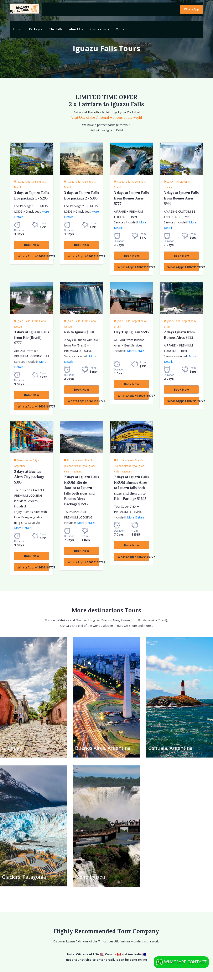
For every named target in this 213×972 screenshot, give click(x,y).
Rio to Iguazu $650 (79, 332)
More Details (136, 351)
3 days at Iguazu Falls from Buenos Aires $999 (181, 198)
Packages (35, 29)
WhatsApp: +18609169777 (33, 256)
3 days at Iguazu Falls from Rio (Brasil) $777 (31, 337)
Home (17, 29)
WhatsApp (191, 9)
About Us (76, 29)
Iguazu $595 (131, 332)
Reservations (99, 29)
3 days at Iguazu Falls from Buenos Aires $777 (131, 198)
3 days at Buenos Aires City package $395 (29, 476)
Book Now (31, 245)
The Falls (55, 29)
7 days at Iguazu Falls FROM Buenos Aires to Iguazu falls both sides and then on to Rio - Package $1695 (131, 488)
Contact (122, 29)
